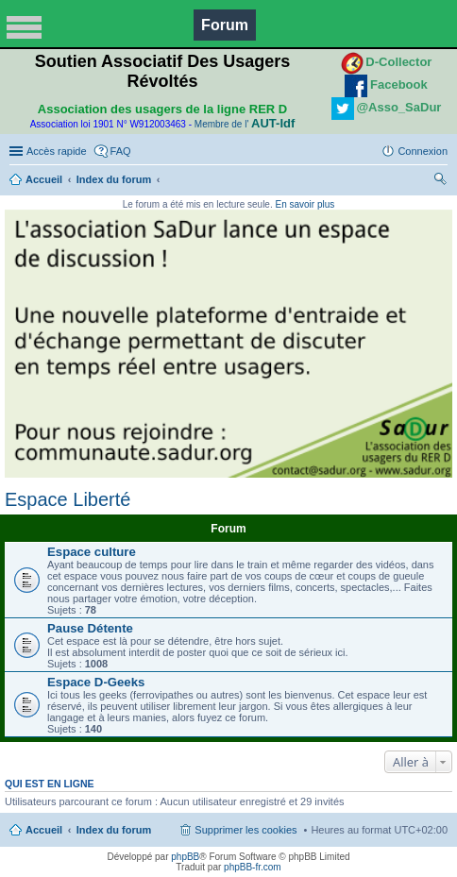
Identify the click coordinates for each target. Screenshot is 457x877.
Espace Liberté (67, 499)
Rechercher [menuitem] (440, 181)
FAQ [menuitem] (120, 151)
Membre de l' (245, 124)
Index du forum (113, 179)
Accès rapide (56, 151)
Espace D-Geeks (95, 682)
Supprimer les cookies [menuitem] (245, 829)
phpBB (185, 857)
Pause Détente (90, 628)
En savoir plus (304, 204)
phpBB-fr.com (252, 867)
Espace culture (91, 552)
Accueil (43, 179)
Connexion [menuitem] (423, 151)
